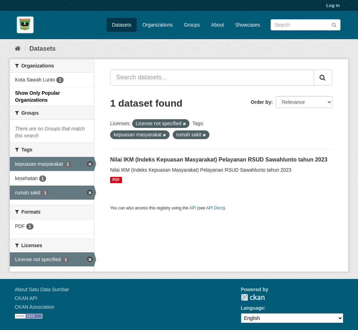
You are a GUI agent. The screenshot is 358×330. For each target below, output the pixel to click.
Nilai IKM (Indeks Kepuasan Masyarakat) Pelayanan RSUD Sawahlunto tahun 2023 (219, 160)
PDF (116, 180)
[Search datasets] (306, 24)
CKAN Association (35, 307)
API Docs (215, 208)
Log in (333, 5)
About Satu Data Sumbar (42, 289)
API (192, 208)
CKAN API (26, 298)
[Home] (18, 48)
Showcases (247, 25)
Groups (192, 25)
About (217, 25)
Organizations (158, 25)
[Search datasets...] (212, 78)
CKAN (253, 297)
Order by (261, 102)
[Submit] (334, 24)
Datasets (121, 25)
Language (252, 308)
